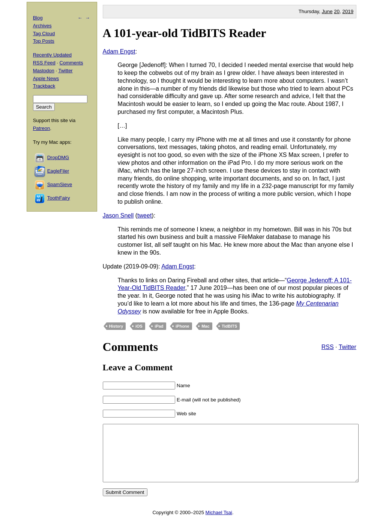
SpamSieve (59, 184)
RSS (327, 347)
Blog (38, 18)
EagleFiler (58, 171)
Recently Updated (52, 55)
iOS (139, 326)
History (116, 326)
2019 (348, 11)
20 (336, 11)
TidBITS (229, 326)
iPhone (182, 326)
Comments (71, 63)
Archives (42, 25)
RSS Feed (44, 63)
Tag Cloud (44, 33)
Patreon (41, 128)
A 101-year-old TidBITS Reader (184, 33)
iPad (159, 326)
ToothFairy (58, 198)
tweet (144, 215)
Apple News (46, 78)
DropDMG (58, 157)
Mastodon (43, 70)
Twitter (347, 347)
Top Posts (43, 41)
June (327, 11)
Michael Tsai (219, 524)
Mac (205, 326)
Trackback (44, 86)
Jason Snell (118, 215)
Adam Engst (119, 51)
